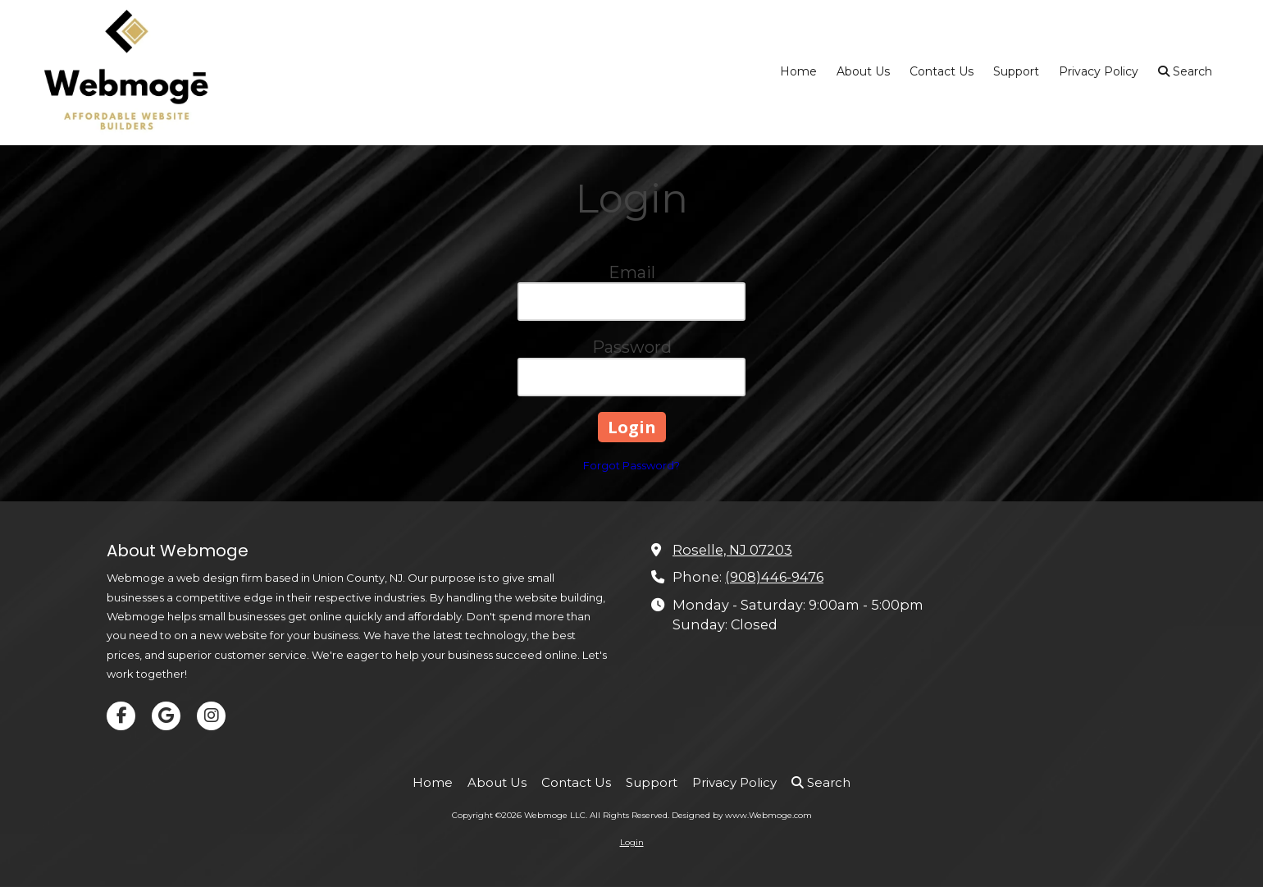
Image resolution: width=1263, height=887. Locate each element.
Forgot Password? (631, 465)
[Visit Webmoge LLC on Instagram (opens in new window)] (211, 716)
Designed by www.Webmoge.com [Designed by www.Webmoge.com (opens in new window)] (742, 815)
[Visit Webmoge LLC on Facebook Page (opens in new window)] (121, 716)
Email (632, 272)
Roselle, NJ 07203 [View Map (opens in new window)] (732, 550)
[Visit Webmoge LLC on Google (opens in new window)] (166, 716)
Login (632, 842)
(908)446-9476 (774, 577)
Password (632, 347)
